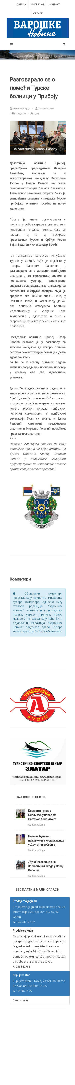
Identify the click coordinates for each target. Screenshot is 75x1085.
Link (35, 113)
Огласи (38, 13)
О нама (21, 4)
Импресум (37, 4)
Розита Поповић (44, 108)
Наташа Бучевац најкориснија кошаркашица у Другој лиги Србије (46, 840)
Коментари (38, 824)
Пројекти (21, 113)
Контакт (54, 4)
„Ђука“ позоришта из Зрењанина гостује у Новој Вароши (45, 866)
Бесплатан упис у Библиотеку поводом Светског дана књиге (42, 815)
